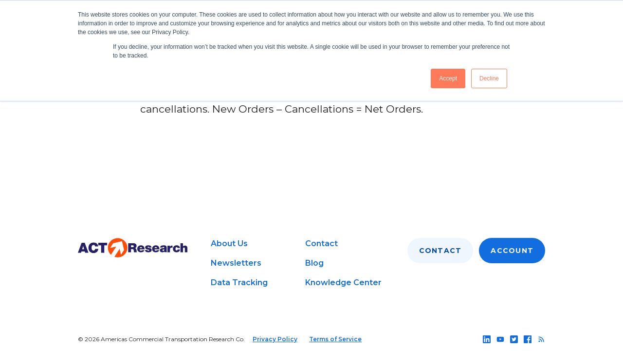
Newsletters (236, 263)
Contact (321, 243)
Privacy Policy (275, 339)
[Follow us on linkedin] (487, 339)
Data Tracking (239, 282)
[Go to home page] (132, 248)
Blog (314, 263)
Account (512, 250)
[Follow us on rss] (541, 339)
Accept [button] (448, 78)
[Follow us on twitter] (514, 339)
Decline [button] (489, 78)
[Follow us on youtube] (500, 339)
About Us (229, 243)
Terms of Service (335, 339)
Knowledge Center (343, 282)
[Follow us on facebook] (527, 339)
